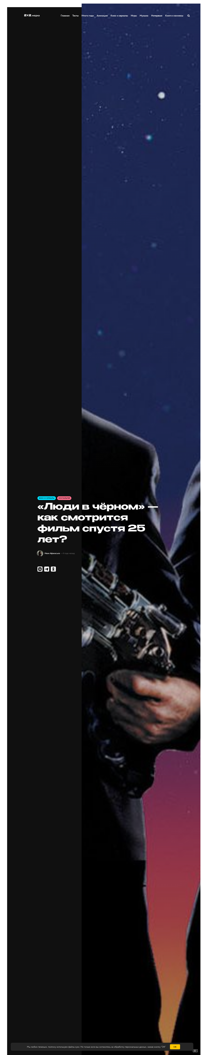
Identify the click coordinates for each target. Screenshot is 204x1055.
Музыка (144, 15)
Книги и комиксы (174, 15)
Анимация (102, 15)
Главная (65, 15)
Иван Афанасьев (52, 553)
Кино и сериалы (119, 15)
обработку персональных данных (130, 1046)
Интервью (157, 15)
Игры (134, 15)
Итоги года (87, 15)
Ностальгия (64, 498)
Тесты (75, 15)
